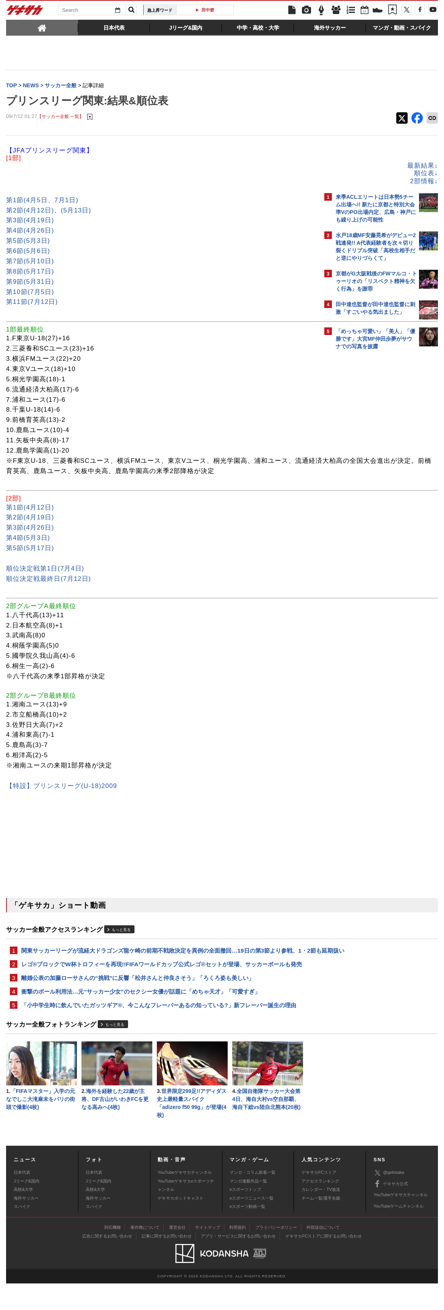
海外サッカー (26, 1224)
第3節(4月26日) (30, 538)
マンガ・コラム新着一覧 (252, 1199)
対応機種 (112, 1254)
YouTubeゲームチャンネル (399, 1232)
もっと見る (121, 941)
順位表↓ (293, 174)
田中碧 (208, 10)
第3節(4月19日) (30, 221)
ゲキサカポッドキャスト (180, 1224)
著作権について (144, 1254)
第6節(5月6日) (28, 251)
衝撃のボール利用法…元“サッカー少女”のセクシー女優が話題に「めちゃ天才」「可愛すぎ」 (140, 1014)
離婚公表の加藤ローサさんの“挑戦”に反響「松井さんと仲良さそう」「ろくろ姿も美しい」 (137, 999)
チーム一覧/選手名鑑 (321, 1224)
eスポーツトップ (245, 1216)
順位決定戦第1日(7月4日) (45, 579)
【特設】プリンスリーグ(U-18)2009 (61, 796)
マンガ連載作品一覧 (248, 1207)
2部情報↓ (291, 182)
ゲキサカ (25, 12)
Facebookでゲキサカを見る (367, 484)
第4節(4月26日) (30, 231)
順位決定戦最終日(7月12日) (48, 589)
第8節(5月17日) (30, 272)
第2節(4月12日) (30, 211)
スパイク (22, 1233)
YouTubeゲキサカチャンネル (185, 1199)
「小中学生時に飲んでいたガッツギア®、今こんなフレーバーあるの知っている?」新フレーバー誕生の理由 (158, 1028)
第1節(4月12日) (30, 518)
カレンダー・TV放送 (321, 1216)
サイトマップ (207, 1254)
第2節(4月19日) (30, 528)
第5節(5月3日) (28, 241)
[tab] (42, 27)
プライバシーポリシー (276, 1254)
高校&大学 (23, 1216)
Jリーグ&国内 (26, 1207)
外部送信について (323, 1254)
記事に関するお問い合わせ (167, 1262)
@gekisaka (389, 1199)
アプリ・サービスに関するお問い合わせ (238, 1262)
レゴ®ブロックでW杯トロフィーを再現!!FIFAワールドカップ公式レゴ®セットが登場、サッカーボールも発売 (161, 985)
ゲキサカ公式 (391, 1210)
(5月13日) (76, 211)
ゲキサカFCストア (319, 1199)
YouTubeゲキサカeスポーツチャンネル (186, 1211)
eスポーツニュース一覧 (252, 1224)
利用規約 (237, 1254)
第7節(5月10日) (30, 262)
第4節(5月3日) (28, 548)
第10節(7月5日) (30, 292)
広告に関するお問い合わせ (107, 1262)
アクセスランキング (320, 1207)
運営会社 (177, 1254)
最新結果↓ (290, 166)
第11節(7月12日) (32, 302)
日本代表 (22, 1199)
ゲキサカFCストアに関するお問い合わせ (323, 1262)
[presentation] (42, 27)
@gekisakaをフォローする (366, 468)
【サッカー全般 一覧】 (60, 117)
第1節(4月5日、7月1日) (42, 200)
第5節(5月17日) (30, 559)
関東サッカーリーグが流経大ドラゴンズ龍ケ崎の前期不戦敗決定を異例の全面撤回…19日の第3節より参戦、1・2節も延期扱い (159, 966)
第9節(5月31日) (30, 282)
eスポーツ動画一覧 (247, 1233)
